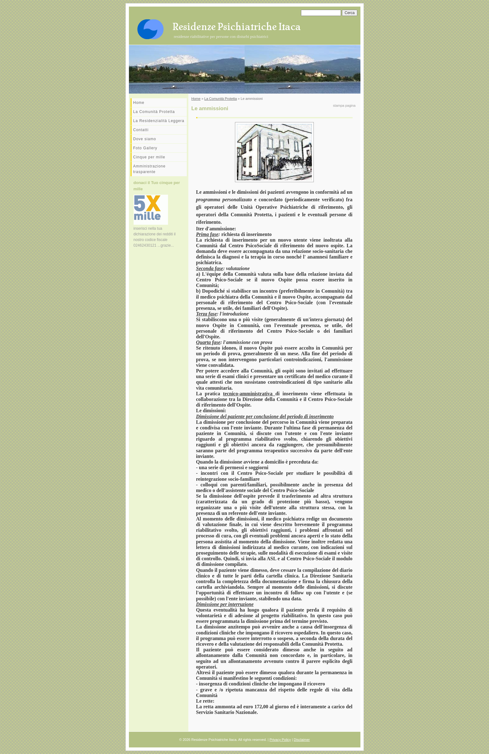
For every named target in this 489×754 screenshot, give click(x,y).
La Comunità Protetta (154, 112)
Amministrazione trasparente (149, 169)
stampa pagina (344, 105)
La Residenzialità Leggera (159, 121)
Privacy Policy (280, 739)
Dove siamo (144, 139)
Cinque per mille (149, 157)
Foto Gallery (145, 148)
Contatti (141, 130)
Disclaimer (302, 739)
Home (139, 102)
